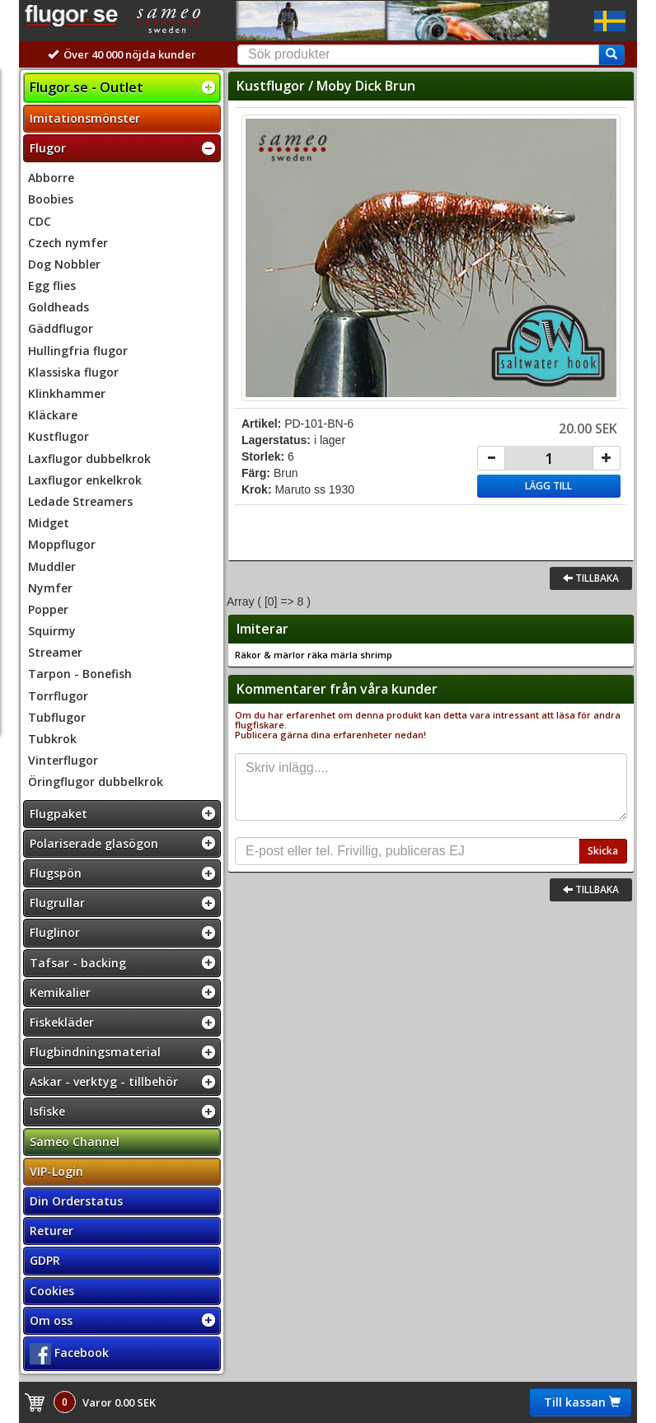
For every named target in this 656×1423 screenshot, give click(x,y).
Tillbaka (591, 578)
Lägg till (548, 486)
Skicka (603, 851)
